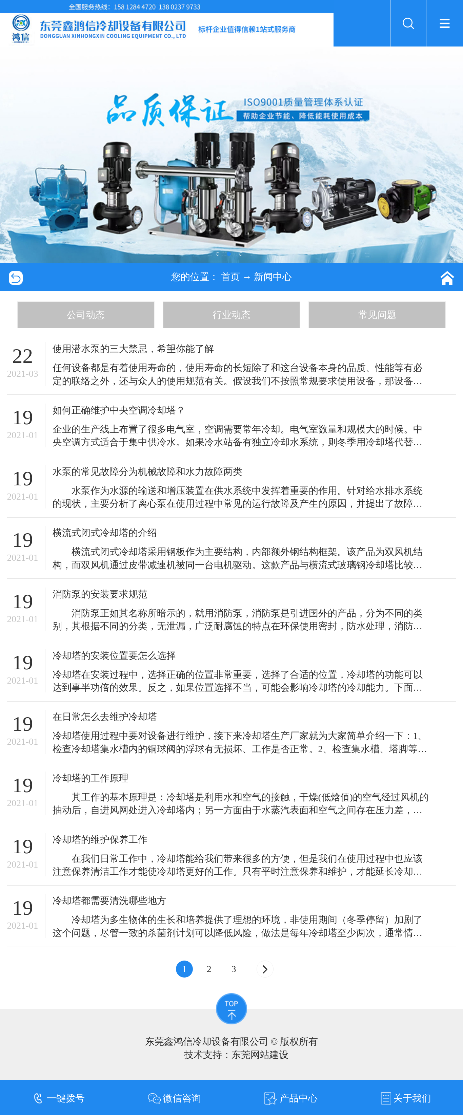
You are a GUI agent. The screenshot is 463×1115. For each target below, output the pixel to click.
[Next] (265, 969)
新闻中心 (273, 277)
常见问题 (377, 315)
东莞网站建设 (260, 1054)
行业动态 (231, 315)
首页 (230, 277)
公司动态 (86, 315)
